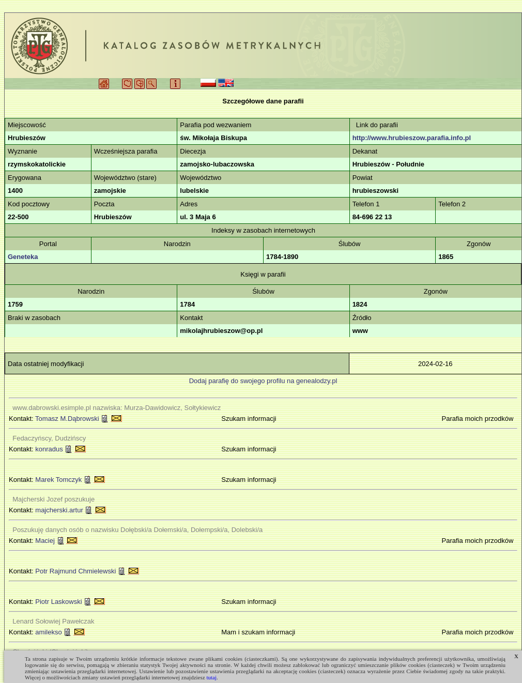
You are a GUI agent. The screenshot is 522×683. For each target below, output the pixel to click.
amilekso (48, 632)
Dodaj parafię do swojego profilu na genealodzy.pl (263, 381)
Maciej (45, 540)
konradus (49, 449)
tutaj (211, 677)
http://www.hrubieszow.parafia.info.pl (411, 138)
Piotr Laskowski (58, 601)
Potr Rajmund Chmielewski (75, 571)
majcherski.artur (59, 510)
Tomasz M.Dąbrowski (67, 418)
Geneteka (23, 257)
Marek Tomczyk (58, 479)
